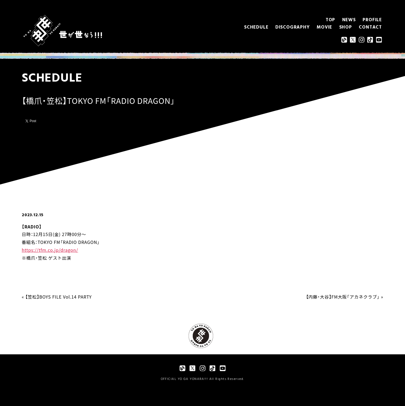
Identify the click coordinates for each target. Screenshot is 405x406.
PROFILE (372, 20)
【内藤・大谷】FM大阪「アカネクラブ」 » (344, 296)
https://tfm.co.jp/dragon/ (50, 250)
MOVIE (324, 27)
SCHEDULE (256, 27)
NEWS (349, 20)
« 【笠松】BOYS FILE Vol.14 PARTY (57, 296)
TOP (330, 20)
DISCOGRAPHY (292, 27)
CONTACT (370, 27)
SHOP (345, 27)
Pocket (65, 120)
